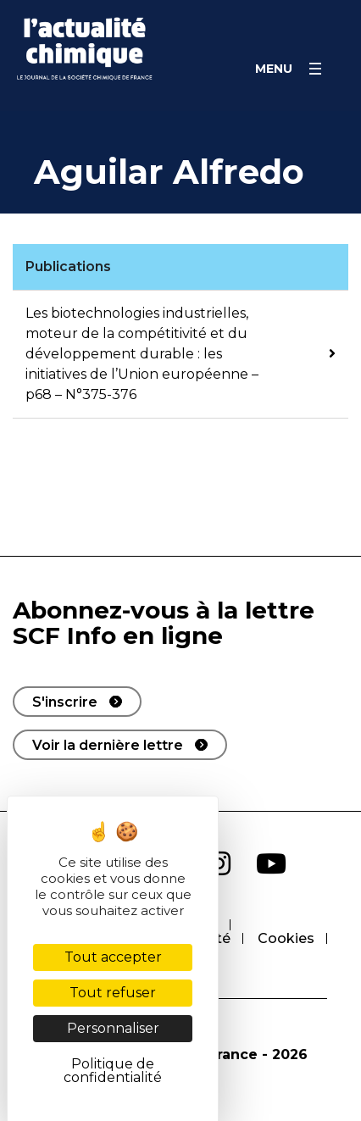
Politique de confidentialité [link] (113, 1070)
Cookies (286, 938)
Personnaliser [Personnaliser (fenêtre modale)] (113, 1028)
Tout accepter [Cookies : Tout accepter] (113, 957)
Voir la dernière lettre (107, 745)
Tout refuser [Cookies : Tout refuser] (112, 993)
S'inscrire (64, 702)
